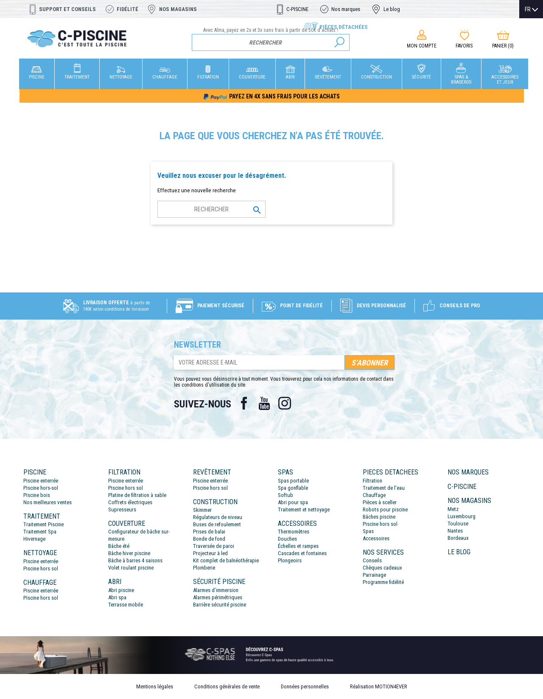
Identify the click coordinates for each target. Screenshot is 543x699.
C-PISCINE (297, 9)
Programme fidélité (383, 582)
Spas (368, 531)
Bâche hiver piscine (129, 553)
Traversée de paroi (213, 546)
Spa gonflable (293, 488)
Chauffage (374, 495)
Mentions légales (154, 686)
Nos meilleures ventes (47, 502)
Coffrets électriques (130, 502)
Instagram (284, 403)
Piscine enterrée (40, 480)
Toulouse (458, 523)
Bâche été (118, 546)
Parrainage (374, 575)
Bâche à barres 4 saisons (135, 560)
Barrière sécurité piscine (219, 604)
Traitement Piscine (43, 524)
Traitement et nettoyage (304, 509)
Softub (285, 495)
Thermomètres (293, 531)
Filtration (372, 480)
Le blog (391, 9)
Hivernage (34, 539)
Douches (287, 539)
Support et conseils (67, 9)
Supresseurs (122, 509)
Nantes (455, 531)
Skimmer (202, 510)
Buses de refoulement (217, 524)
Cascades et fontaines (302, 553)
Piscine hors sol (40, 568)
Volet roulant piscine (131, 567)
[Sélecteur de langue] (531, 9)
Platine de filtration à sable (137, 495)
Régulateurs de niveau (217, 517)
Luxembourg (462, 516)
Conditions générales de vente (227, 686)
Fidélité (127, 9)
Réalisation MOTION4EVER (378, 686)
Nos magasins (178, 9)
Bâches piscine (379, 517)
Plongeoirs (290, 560)
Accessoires (376, 538)
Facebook (243, 403)
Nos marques (345, 9)
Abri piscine (121, 590)
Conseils (372, 560)
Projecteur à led (210, 553)
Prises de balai (209, 531)
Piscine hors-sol (40, 488)
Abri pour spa (293, 502)
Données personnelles (305, 686)
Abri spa (117, 597)
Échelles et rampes (298, 546)
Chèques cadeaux (382, 567)
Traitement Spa (39, 531)
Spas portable (293, 480)
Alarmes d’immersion (215, 590)
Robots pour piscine (385, 509)
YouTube (264, 403)
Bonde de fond (209, 539)
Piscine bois (36, 495)
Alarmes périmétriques (217, 597)
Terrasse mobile (125, 604)
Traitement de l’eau (384, 488)
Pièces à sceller (380, 502)
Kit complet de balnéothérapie (226, 560)
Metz (453, 509)
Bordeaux (458, 538)
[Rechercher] (271, 42)
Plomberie (204, 567)
